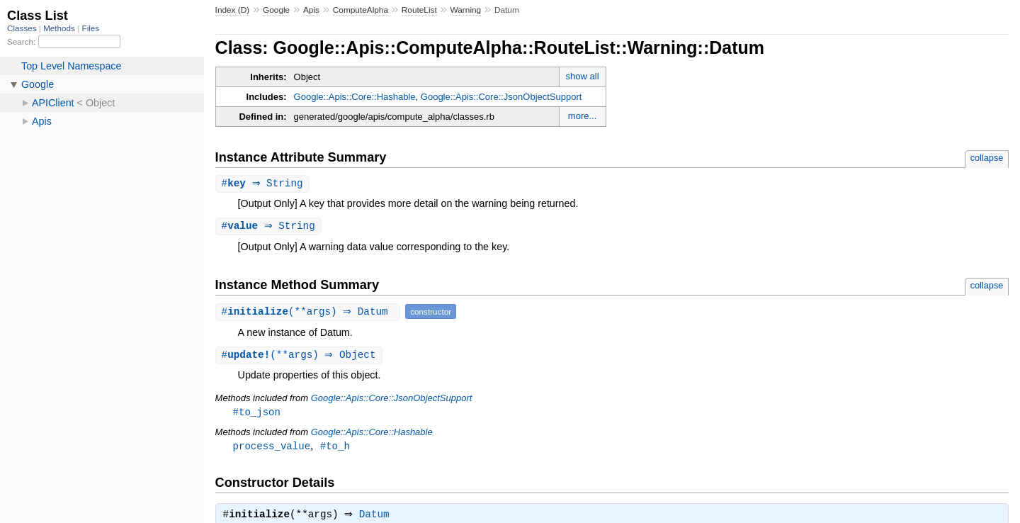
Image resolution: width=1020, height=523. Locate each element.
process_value (271, 449)
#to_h (335, 449)
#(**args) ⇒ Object (301, 357)
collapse (987, 157)
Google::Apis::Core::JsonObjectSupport (501, 96)
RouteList (419, 10)
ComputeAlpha (360, 10)
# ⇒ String (264, 184)
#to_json (256, 414)
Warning (466, 10)
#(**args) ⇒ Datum (310, 313)
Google (276, 10)
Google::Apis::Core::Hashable (355, 96)
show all (582, 76)
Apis (311, 10)
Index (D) (232, 10)
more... (582, 116)
